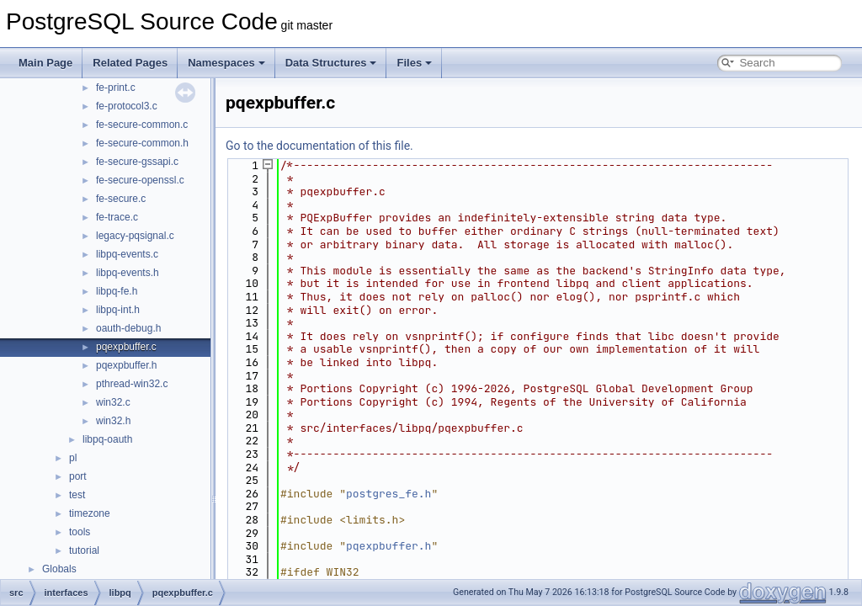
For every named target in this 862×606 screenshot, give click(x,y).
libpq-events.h (127, 273)
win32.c (113, 402)
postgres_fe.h (388, 493)
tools (79, 532)
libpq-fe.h (116, 291)
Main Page (45, 62)
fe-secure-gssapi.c (137, 161)
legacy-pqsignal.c (135, 236)
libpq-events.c (127, 254)
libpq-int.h (118, 310)
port (78, 476)
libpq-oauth (107, 439)
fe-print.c (116, 87)
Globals (59, 569)
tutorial (84, 550)
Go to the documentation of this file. (319, 145)
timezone (89, 513)
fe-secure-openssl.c (140, 180)
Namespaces (226, 62)
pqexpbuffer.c (126, 347)
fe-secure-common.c (142, 124)
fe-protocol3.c (126, 106)
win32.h (113, 421)
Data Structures (331, 62)
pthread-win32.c (132, 384)
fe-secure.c (121, 199)
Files (414, 62)
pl (73, 458)
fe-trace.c (117, 217)
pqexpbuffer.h (126, 365)
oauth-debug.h (128, 328)
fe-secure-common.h (142, 143)
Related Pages (130, 62)
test (77, 495)
